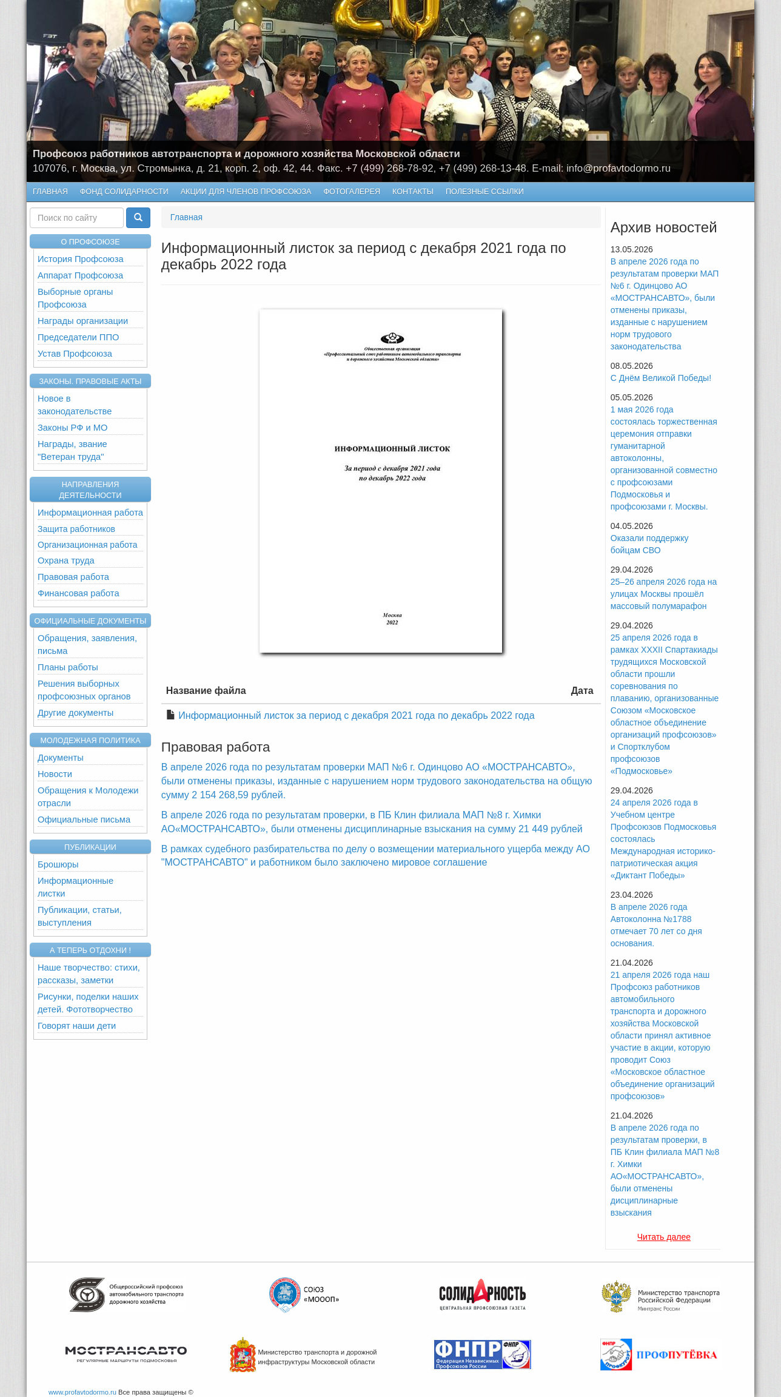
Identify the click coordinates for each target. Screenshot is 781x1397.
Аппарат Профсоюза (80, 275)
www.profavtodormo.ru (82, 1392)
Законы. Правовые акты (90, 381)
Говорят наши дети (77, 1026)
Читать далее (664, 1237)
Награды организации (83, 321)
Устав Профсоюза (75, 354)
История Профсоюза (81, 259)
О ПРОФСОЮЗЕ (90, 242)
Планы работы (68, 667)
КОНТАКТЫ (413, 191)
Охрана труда (66, 560)
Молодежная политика (90, 740)
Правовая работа (73, 577)
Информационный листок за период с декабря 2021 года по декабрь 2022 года (356, 715)
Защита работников (76, 529)
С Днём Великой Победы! (661, 378)
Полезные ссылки (485, 191)
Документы (61, 757)
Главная (50, 191)
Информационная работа (90, 512)
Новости (55, 774)
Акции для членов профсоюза (246, 191)
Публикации (90, 847)
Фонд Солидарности (124, 191)
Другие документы (75, 713)
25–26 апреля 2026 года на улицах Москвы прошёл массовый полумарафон (664, 594)
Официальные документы (91, 621)
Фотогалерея (349, 192)
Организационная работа (87, 545)
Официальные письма (84, 819)
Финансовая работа (78, 593)
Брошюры (58, 864)
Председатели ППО (78, 337)
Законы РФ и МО (72, 428)
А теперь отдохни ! (90, 950)
